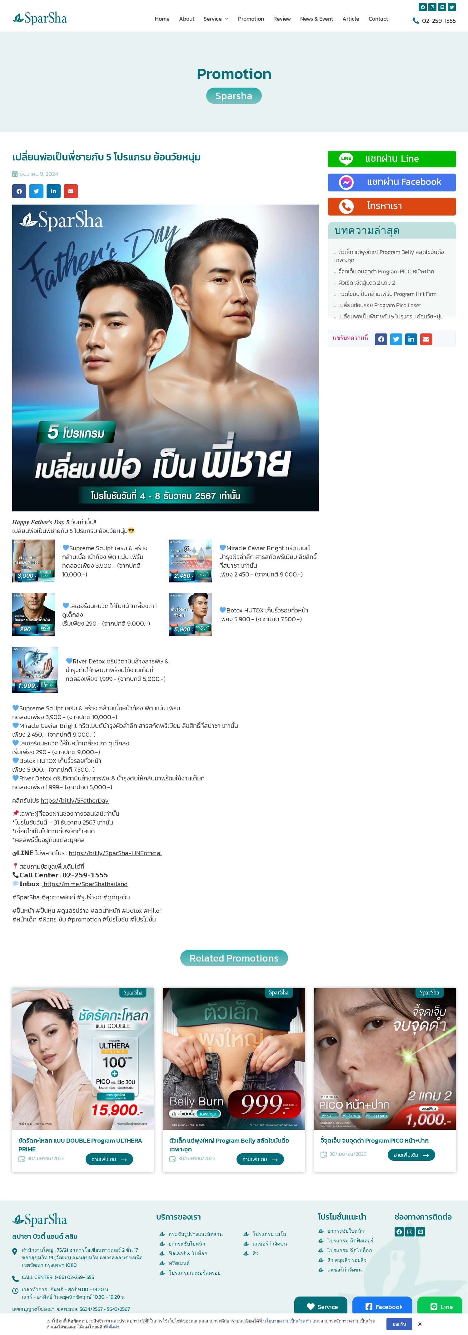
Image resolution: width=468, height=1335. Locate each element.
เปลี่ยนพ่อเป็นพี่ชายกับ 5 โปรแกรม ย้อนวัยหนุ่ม (390, 316)
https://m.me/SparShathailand (85, 884)
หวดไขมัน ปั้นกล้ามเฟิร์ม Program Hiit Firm (386, 294)
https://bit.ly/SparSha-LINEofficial (115, 853)
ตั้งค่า (114, 1326)
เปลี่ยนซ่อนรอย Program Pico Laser (379, 305)
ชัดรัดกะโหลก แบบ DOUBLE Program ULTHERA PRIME (80, 1145)
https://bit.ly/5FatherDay (75, 800)
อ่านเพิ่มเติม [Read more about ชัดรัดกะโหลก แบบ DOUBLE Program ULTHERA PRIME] (104, 1159)
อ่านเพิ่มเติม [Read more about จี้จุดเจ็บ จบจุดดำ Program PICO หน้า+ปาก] (407, 1155)
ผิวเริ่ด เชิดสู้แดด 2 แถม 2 (366, 282)
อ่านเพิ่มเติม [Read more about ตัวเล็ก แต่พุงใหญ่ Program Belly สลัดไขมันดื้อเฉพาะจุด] (255, 1159)
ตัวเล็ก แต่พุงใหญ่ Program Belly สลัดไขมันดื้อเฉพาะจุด (389, 256)
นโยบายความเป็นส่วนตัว (287, 1320)
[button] (19, 191)
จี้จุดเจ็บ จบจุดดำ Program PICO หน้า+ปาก (385, 271)
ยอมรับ (399, 1324)
